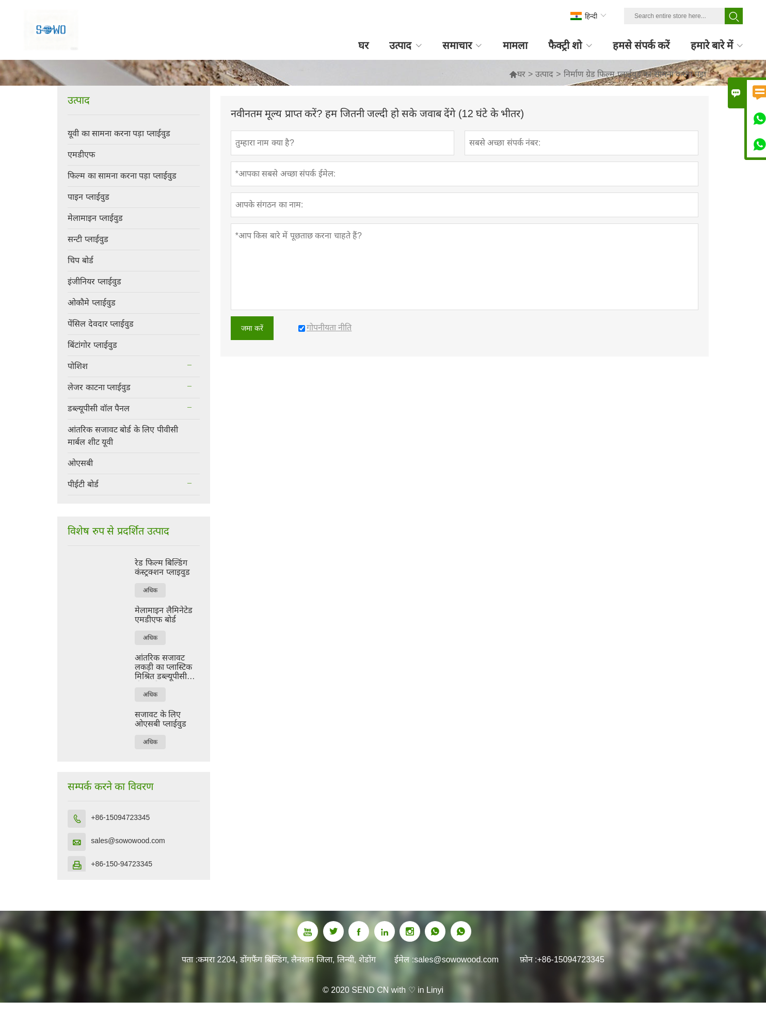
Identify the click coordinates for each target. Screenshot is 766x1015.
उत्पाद (544, 74)
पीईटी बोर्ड (83, 484)
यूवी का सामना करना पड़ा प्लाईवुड (119, 133)
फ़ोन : (528, 959)
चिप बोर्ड (80, 260)
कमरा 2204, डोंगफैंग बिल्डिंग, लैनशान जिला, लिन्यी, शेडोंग (287, 959)
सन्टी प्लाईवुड (88, 239)
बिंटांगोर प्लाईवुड (92, 345)
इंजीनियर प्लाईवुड (94, 281)
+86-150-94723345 (121, 864)
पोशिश (78, 366)
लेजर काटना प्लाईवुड (99, 387)
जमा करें (252, 328)
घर (521, 74)
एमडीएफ (81, 154)
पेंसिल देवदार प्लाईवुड (101, 323)
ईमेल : (404, 959)
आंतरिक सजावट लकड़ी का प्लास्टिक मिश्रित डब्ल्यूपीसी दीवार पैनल (163, 667)
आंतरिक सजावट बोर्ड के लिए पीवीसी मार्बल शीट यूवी (123, 435)
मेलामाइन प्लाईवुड (95, 218)
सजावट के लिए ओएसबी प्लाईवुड (160, 719)
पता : (190, 959)
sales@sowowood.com (128, 840)
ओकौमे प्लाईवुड (91, 302)
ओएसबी (80, 463)
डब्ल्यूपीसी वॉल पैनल (99, 408)
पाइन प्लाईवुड (88, 196)
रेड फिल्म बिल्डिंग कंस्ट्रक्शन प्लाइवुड (162, 567)
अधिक (150, 590)
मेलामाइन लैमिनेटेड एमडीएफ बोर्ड (163, 615)
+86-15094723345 (120, 817)
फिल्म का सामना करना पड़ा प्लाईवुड (122, 175)
